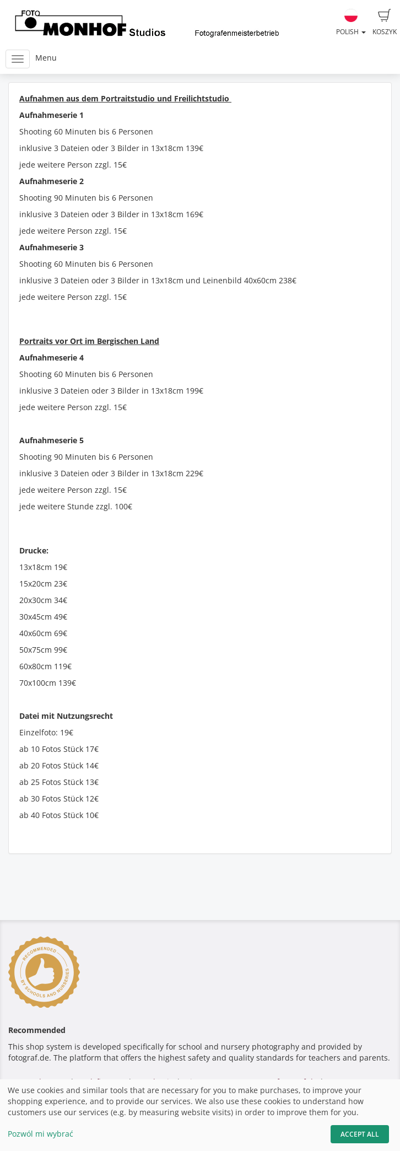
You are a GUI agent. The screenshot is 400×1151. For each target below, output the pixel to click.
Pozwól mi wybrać (40, 1133)
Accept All (359, 1134)
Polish (351, 22)
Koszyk (384, 22)
